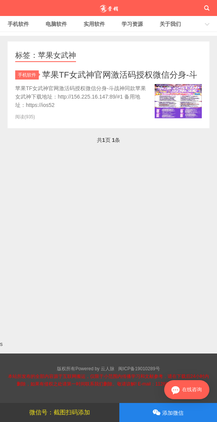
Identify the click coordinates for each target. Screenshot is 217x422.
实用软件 (94, 24)
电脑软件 (56, 24)
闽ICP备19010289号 (139, 368)
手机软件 (18, 24)
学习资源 (132, 24)
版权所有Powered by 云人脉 (85, 368)
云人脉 (108, 8)
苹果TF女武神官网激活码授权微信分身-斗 (119, 75)
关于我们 (170, 24)
